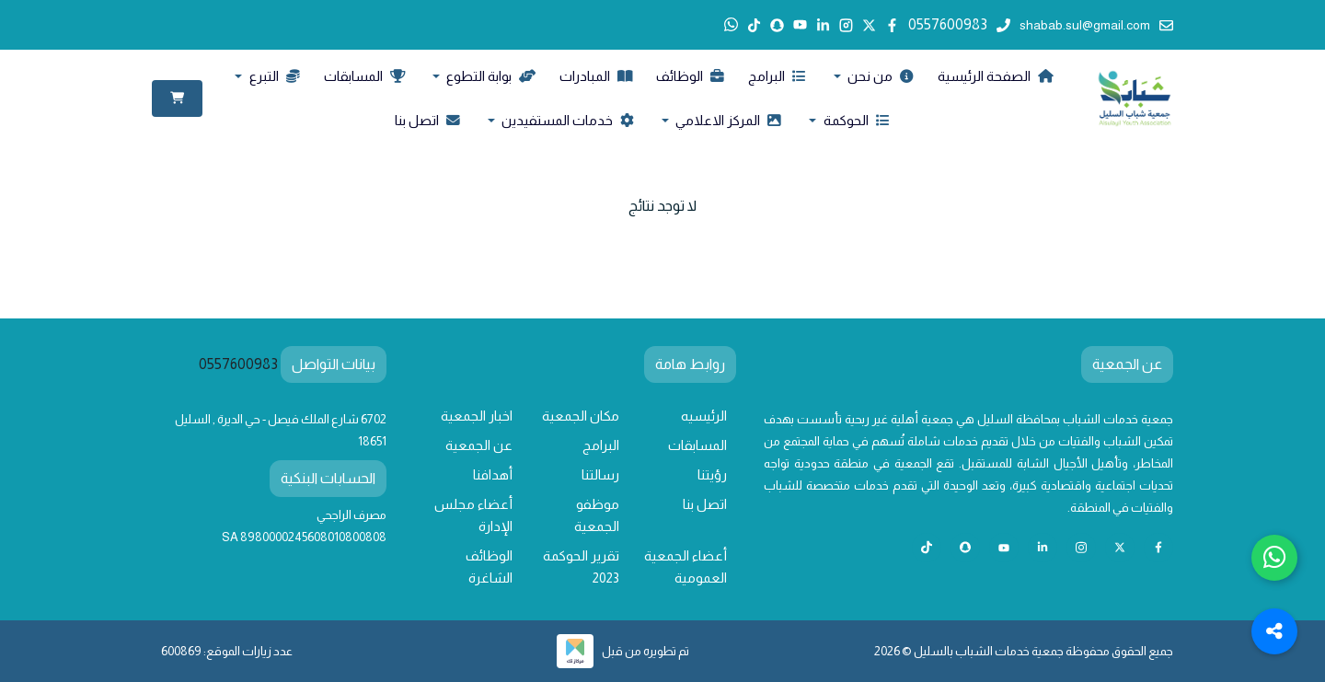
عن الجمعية (479, 445)
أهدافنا (493, 475)
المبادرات (595, 76)
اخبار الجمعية (477, 416)
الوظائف (690, 76)
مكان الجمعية (580, 416)
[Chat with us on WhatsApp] (1274, 558)
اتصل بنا (427, 120)
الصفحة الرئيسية (995, 76)
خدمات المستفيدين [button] (566, 120)
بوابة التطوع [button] (490, 76)
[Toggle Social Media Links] (1274, 631)
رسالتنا (600, 475)
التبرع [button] (273, 76)
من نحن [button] (879, 76)
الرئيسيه (704, 416)
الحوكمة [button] (855, 120)
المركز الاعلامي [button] (727, 120)
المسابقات (364, 76)
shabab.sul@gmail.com (1096, 24)
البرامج (777, 76)
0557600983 (959, 24)
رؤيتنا (712, 475)
